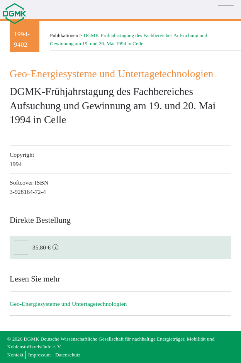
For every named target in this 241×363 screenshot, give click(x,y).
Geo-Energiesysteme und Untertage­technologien (68, 303)
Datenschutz (67, 355)
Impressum (39, 355)
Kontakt (15, 355)
